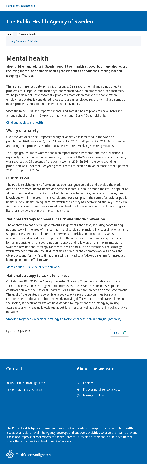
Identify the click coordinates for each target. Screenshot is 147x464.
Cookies (88, 383)
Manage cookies (94, 395)
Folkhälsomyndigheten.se (20, 5)
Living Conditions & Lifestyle (24, 41)
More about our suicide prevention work (33, 267)
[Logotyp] (118, 22)
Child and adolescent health (24, 122)
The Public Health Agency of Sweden (49, 21)
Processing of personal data (101, 389)
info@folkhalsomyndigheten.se (26, 383)
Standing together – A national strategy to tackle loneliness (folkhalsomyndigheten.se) (63, 319)
